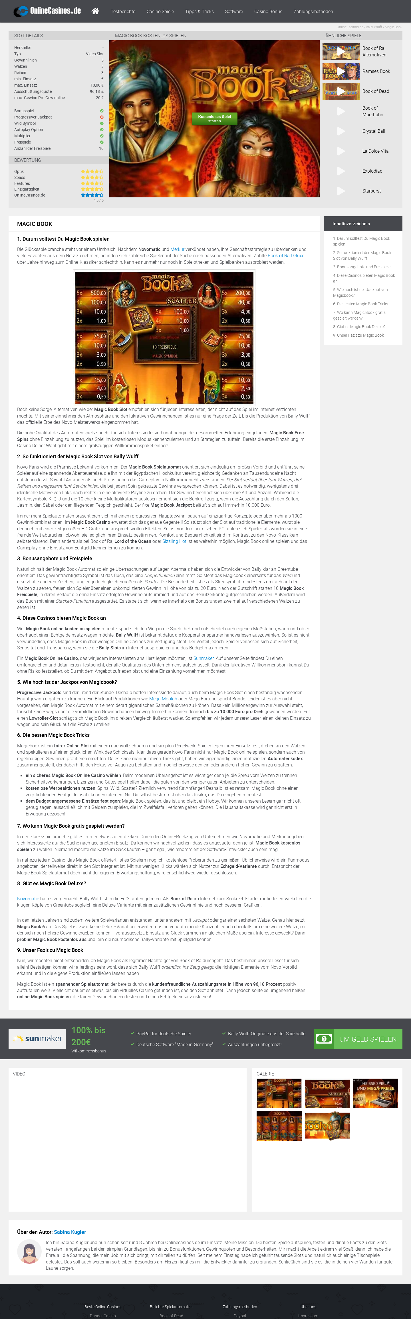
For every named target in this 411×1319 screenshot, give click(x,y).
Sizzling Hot (174, 541)
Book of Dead (171, 1315)
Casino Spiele (160, 11)
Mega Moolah (163, 699)
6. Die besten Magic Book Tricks (360, 303)
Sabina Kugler (70, 1231)
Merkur (177, 249)
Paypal (240, 1315)
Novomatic (28, 898)
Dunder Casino (103, 1315)
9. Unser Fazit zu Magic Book (358, 335)
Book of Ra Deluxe (286, 255)
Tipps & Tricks (199, 11)
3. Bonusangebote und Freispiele (361, 266)
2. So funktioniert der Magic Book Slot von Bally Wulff (362, 255)
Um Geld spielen (355, 1039)
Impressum (308, 1315)
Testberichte (123, 11)
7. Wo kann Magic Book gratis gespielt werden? (359, 315)
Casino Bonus (268, 11)
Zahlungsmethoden (313, 11)
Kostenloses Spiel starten (214, 118)
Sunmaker (203, 658)
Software (234, 11)
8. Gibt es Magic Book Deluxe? (359, 326)
